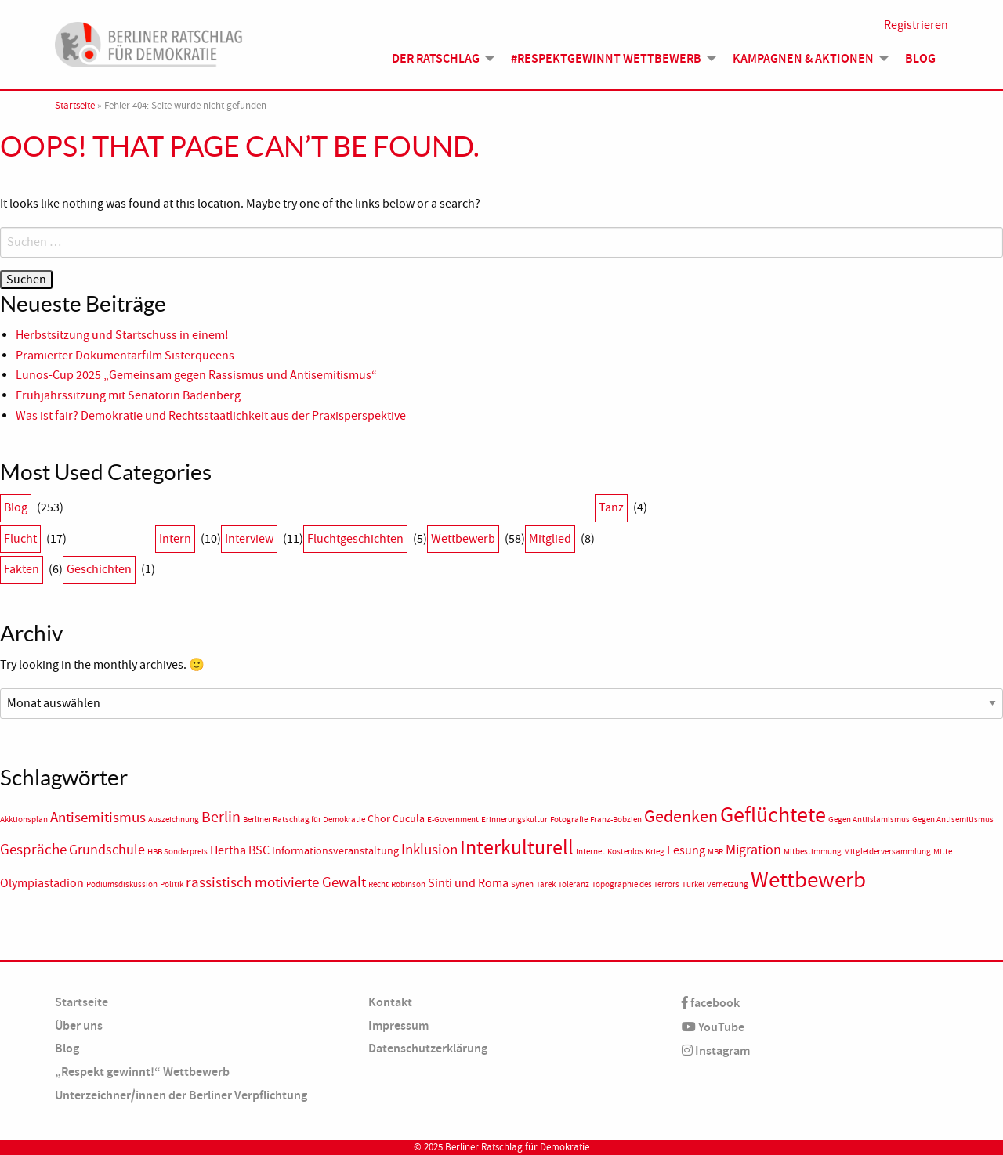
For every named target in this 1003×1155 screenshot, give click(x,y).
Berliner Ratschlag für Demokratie (517, 1147)
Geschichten (99, 569)
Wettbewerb (463, 539)
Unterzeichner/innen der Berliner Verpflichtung (181, 1095)
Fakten (21, 569)
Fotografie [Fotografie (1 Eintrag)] (569, 819)
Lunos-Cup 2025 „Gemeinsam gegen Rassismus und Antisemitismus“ (196, 375)
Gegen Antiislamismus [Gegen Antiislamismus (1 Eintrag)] (869, 819)
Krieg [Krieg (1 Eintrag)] (655, 851)
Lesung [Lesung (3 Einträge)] (686, 850)
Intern (175, 539)
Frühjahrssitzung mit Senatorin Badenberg (128, 395)
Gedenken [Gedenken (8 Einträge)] (681, 817)
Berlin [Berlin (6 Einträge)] (221, 817)
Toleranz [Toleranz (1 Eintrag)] (573, 884)
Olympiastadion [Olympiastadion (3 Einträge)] (42, 883)
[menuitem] (438, 59)
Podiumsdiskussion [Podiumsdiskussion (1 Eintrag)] (122, 884)
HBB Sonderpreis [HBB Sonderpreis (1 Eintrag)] (177, 851)
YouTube (713, 1027)
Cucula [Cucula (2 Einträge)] (409, 818)
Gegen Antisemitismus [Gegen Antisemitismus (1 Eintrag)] (953, 819)
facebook (711, 1002)
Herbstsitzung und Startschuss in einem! (122, 335)
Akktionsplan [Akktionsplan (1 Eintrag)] (24, 819)
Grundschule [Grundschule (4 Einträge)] (107, 849)
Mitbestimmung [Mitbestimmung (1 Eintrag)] (813, 851)
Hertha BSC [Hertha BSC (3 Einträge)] (240, 850)
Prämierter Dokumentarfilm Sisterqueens (125, 355)
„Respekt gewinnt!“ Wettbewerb (142, 1071)
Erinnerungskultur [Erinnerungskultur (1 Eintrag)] (514, 819)
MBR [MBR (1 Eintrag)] (715, 851)
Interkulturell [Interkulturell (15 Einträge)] (517, 848)
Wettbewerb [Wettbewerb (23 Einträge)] (808, 879)
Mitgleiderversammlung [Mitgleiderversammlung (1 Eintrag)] (887, 851)
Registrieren (916, 25)
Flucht (20, 539)
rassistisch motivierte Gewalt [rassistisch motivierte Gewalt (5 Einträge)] (276, 882)
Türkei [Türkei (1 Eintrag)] (693, 884)
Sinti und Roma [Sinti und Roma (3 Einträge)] (468, 883)
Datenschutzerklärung (427, 1048)
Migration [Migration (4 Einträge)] (753, 849)
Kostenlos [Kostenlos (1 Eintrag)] (625, 851)
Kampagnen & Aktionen (803, 58)
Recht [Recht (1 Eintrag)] (378, 884)
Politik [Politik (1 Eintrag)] (171, 884)
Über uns (79, 1025)
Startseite (75, 105)
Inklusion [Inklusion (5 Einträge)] (429, 849)
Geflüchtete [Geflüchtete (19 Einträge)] (773, 815)
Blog (920, 58)
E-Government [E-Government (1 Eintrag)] (453, 819)
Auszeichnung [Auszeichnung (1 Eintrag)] (173, 819)
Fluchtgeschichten (355, 539)
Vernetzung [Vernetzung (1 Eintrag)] (727, 884)
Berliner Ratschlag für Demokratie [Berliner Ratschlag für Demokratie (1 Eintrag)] (304, 819)
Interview (249, 539)
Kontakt (390, 1002)
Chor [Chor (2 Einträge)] (379, 818)
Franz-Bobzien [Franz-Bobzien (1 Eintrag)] (616, 819)
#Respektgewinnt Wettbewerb (606, 58)
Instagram (716, 1050)
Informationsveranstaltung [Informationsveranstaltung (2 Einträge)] (335, 850)
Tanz (611, 507)
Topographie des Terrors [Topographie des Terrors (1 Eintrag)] (635, 884)
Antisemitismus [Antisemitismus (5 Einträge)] (98, 817)
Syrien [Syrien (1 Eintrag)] (522, 884)
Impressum (398, 1025)
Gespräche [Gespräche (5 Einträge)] (33, 849)
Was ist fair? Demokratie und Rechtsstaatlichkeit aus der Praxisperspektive (212, 416)
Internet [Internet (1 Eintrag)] (590, 851)
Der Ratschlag (436, 58)
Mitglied (550, 539)
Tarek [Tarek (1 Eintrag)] (546, 884)
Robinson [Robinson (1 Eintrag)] (408, 884)
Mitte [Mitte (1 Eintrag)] (942, 851)
